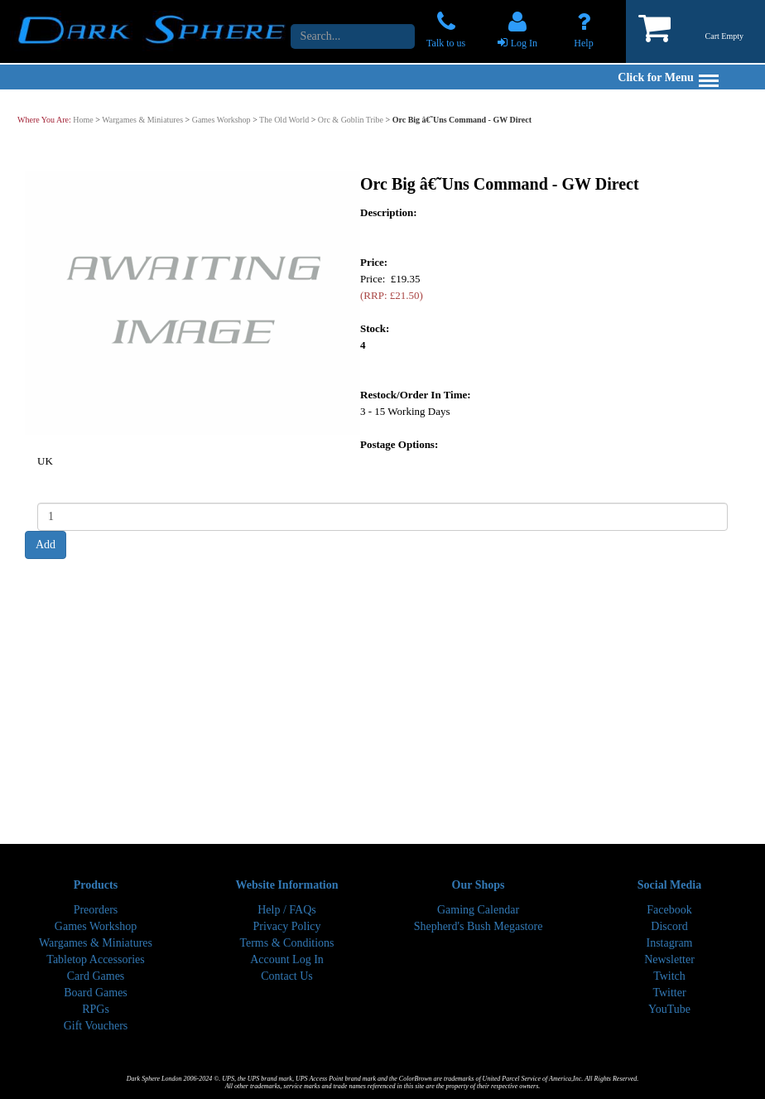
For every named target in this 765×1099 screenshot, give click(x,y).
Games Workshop (221, 119)
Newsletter (669, 959)
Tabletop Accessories (95, 959)
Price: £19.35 (391, 286)
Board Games (96, 992)
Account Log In (287, 959)
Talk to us (445, 43)
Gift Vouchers (96, 1025)
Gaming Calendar (478, 910)
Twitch (669, 976)
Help (583, 43)
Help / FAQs (286, 910)
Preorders (96, 910)
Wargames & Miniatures (142, 119)
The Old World (284, 119)
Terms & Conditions (286, 943)
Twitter (669, 992)
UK (45, 460)
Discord (669, 926)
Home (83, 119)
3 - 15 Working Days (405, 410)
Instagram (670, 943)
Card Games (96, 976)
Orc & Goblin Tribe (350, 119)
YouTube (669, 1009)
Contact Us (287, 976)
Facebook (669, 910)
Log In (524, 43)
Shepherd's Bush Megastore (478, 926)
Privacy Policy (286, 926)
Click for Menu (668, 77)
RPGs (95, 1009)
